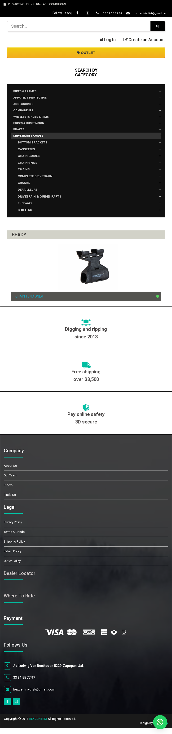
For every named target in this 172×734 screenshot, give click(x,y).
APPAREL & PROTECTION (34, 99)
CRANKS (24, 188)
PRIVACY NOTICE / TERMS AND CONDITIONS (35, 4)
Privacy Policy (13, 528)
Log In (108, 39)
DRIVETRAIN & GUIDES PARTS (39, 202)
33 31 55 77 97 (101, 13)
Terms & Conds (14, 538)
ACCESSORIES (25, 106)
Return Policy (12, 557)
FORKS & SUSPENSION (31, 127)
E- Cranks (25, 209)
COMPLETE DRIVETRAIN (35, 182)
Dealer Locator (19, 579)
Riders (8, 491)
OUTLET (86, 53)
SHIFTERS (25, 216)
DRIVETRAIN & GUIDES (31, 141)
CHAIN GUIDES (29, 162)
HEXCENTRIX (38, 724)
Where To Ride (19, 601)
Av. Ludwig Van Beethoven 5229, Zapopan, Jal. (44, 671)
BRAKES (20, 134)
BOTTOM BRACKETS (32, 148)
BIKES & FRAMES (27, 92)
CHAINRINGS (27, 168)
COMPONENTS (25, 113)
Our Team (10, 481)
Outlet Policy (12, 567)
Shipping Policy (14, 547)
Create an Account (144, 39)
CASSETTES (26, 155)
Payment (18, 624)
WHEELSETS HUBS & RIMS (34, 120)
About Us (10, 471)
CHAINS (24, 175)
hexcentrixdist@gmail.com (143, 13)
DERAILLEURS (27, 195)
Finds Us (10, 500)
